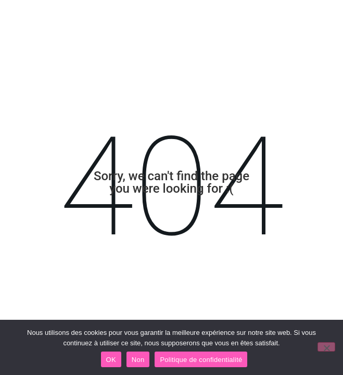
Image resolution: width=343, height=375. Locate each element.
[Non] (326, 347)
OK (111, 360)
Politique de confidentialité (201, 360)
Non (138, 360)
